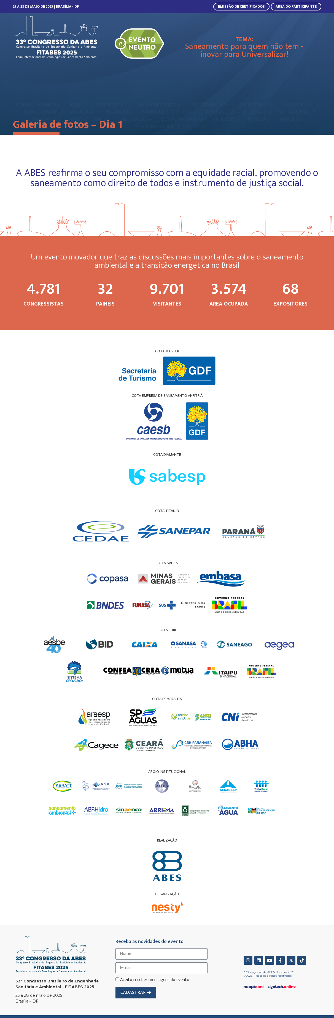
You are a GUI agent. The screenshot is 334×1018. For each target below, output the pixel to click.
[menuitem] (38, 87)
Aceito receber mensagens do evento (154, 980)
